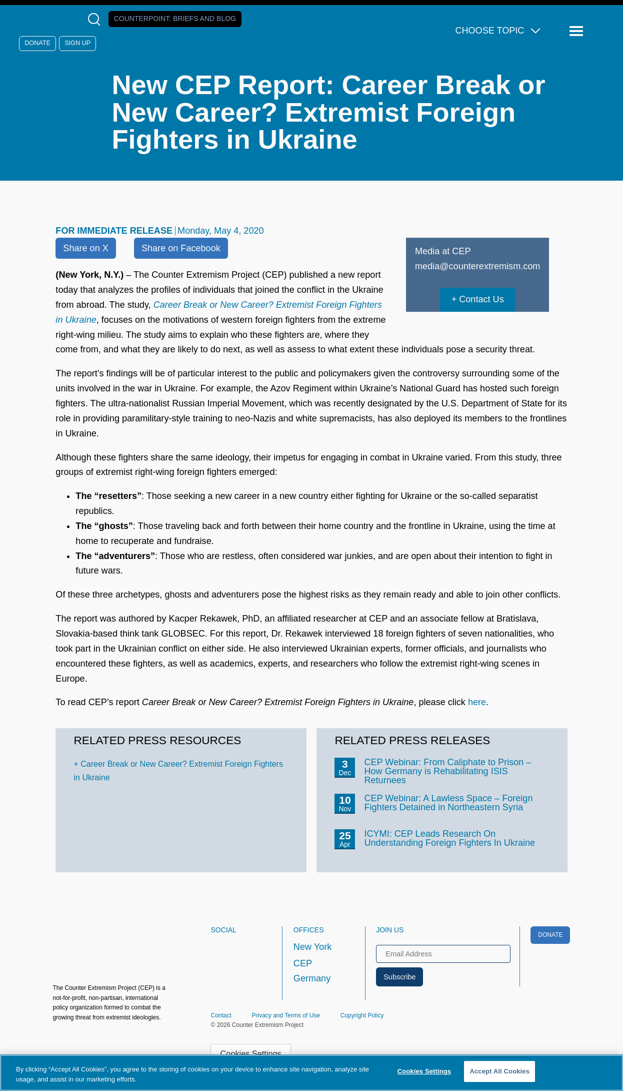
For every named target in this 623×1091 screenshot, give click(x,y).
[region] (311, 1072)
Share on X (85, 248)
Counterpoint (175, 19)
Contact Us (481, 299)
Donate (37, 43)
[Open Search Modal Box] (96, 19)
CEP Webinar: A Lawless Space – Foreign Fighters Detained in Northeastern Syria (448, 802)
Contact (220, 1015)
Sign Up (77, 43)
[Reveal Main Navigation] (577, 31)
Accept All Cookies (500, 1071)
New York (313, 947)
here (477, 702)
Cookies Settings (251, 1053)
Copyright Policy (362, 1015)
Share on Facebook (181, 248)
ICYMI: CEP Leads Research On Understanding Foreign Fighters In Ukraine (449, 838)
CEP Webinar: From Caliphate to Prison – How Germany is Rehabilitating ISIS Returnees (447, 771)
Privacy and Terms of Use (286, 1015)
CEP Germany (312, 970)
